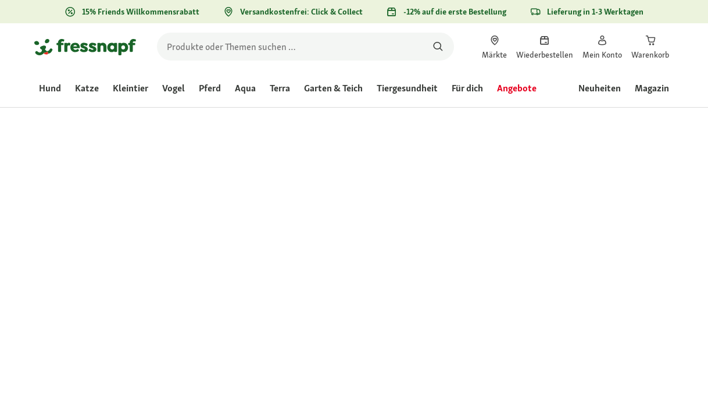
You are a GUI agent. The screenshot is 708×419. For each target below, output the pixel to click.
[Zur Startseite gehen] (85, 46)
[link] (494, 46)
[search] (305, 47)
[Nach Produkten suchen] (438, 47)
